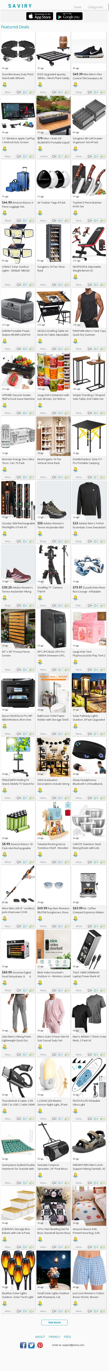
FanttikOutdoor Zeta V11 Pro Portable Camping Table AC (87, 463)
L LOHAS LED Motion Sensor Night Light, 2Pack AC (52, 1104)
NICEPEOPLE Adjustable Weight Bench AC (87, 268)
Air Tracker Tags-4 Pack (51, 202)
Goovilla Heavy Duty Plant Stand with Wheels (17, 76)
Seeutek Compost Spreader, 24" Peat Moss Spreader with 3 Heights (52, 1168)
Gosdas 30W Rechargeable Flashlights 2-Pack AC (18, 525)
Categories (95, 7)
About (40, 1337)
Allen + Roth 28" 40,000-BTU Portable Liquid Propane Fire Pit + (53, 142)
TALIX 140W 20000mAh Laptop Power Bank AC (86, 974)
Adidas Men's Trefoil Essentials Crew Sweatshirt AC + (89, 527)
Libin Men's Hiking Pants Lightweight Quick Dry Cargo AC (16, 1040)
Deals (78, 7)
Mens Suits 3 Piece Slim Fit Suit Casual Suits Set (53, 1038)
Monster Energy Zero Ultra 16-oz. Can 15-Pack (18, 461)
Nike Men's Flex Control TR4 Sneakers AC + (88, 78)
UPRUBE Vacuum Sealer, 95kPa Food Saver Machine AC (18, 398)
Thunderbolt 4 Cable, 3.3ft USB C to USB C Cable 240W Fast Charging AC (18, 1104)
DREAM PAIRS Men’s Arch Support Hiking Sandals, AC (89, 1166)
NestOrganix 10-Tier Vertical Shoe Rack (49, 461)
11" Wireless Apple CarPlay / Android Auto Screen (18, 140)
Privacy (54, 1337)
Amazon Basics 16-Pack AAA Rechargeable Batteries (17, 848)
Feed (67, 1337)
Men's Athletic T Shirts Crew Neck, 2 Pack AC (89, 1038)
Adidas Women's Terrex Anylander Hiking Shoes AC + (17, 591)
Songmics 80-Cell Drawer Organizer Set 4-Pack (88, 140)
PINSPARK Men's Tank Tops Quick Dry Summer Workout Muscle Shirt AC (89, 334)
